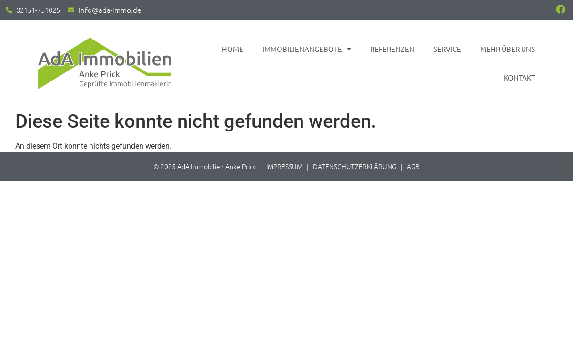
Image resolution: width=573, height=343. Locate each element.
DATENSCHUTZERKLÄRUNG (354, 166)
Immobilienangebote (306, 48)
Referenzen (392, 48)
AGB (413, 166)
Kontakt (519, 77)
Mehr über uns (507, 48)
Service (447, 48)
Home (232, 48)
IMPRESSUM (284, 166)
